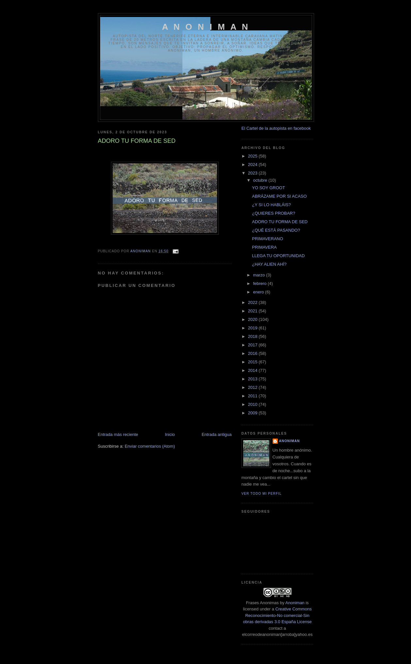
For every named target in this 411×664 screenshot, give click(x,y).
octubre (260, 180)
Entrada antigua (217, 434)
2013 (253, 378)
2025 (253, 156)
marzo (259, 275)
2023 (253, 173)
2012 (253, 387)
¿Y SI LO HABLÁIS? (271, 204)
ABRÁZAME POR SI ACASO (279, 196)
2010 (253, 404)
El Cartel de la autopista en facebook (276, 128)
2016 (253, 353)
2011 (253, 395)
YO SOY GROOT (268, 187)
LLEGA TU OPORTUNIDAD (278, 255)
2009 (253, 412)
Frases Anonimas (262, 602)
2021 (253, 310)
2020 (253, 319)
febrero (260, 283)
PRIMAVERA (264, 247)
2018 (253, 336)
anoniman (289, 441)
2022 (253, 302)
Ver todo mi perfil (262, 493)
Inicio (170, 434)
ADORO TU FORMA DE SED (280, 221)
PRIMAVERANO (267, 238)
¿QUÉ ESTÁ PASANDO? (276, 230)
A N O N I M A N (206, 27)
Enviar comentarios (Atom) (150, 446)
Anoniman (295, 602)
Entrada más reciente (118, 434)
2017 (253, 344)
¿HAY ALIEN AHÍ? (269, 264)
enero (259, 292)
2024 (253, 164)
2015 (253, 361)
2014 (253, 370)
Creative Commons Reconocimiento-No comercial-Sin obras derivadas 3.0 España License (277, 615)
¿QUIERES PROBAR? (273, 213)
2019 (253, 327)
